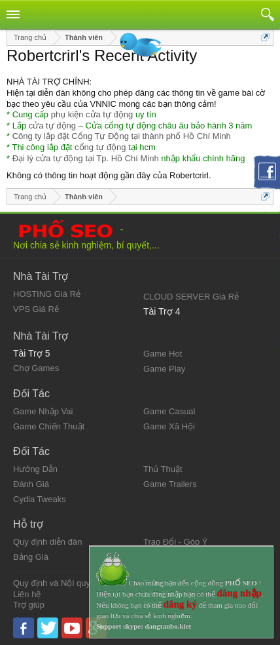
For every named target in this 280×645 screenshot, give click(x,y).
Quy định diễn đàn (47, 542)
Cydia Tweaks (39, 499)
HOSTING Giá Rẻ (46, 294)
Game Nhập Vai (43, 411)
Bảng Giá (30, 557)
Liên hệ (27, 594)
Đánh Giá (31, 484)
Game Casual (169, 411)
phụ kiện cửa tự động (92, 114)
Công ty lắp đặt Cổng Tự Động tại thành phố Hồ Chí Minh (121, 136)
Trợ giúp (28, 605)
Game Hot (162, 354)
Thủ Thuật (163, 469)
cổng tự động (100, 147)
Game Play (164, 369)
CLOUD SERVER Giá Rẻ (191, 297)
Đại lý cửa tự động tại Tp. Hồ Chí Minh (85, 158)
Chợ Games (36, 368)
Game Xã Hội (169, 426)
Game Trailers (170, 484)
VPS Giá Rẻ (36, 309)
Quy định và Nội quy (51, 583)
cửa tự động (52, 125)
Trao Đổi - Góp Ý (175, 542)
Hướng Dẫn (35, 469)
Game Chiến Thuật (48, 426)
